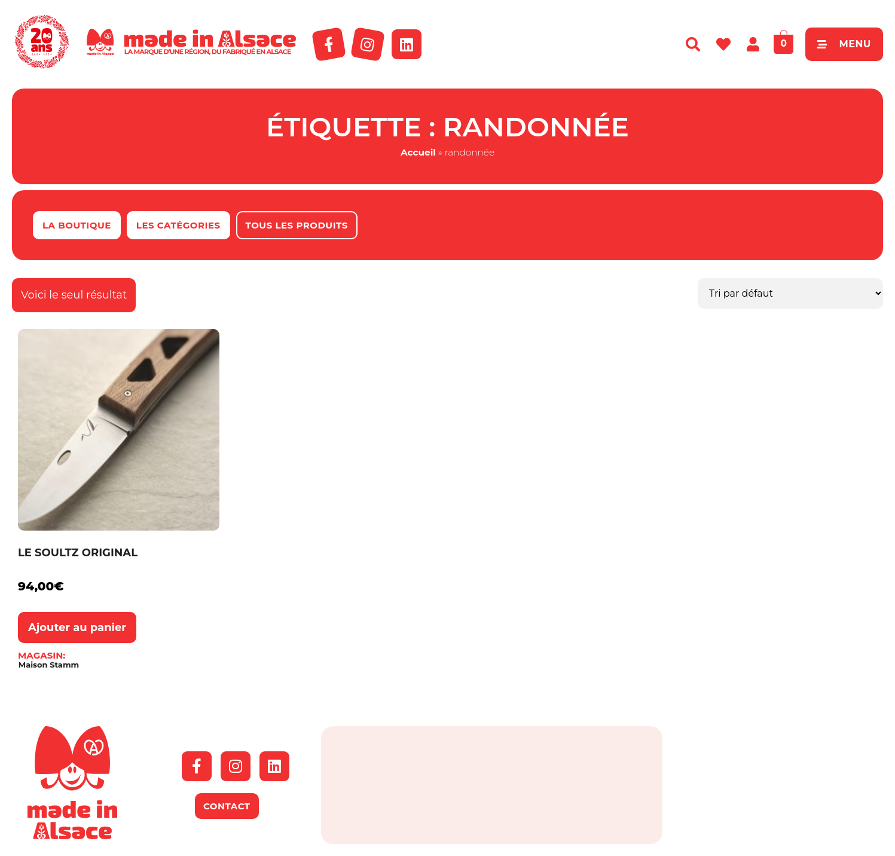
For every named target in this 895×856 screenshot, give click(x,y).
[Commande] (790, 293)
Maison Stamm (49, 665)
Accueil (418, 152)
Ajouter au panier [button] (77, 627)
